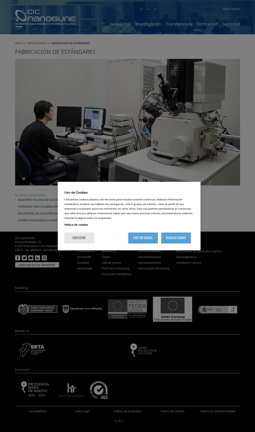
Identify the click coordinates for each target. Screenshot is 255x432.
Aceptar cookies (142, 238)
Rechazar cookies (176, 238)
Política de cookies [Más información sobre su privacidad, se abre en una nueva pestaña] (76, 225)
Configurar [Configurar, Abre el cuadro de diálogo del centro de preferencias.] (79, 238)
